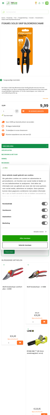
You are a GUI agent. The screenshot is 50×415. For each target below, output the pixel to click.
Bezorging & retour (10, 154)
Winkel (4, 159)
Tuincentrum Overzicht (25, 409)
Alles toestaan (25, 238)
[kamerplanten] (25, 12)
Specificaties (7, 150)
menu (3, 3)
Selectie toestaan (25, 245)
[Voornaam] (13, 361)
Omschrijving (8, 146)
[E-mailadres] (25, 367)
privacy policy (35, 356)
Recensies (5, 163)
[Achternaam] (37, 361)
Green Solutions (25, 406)
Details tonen (39, 231)
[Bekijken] (46, 3)
